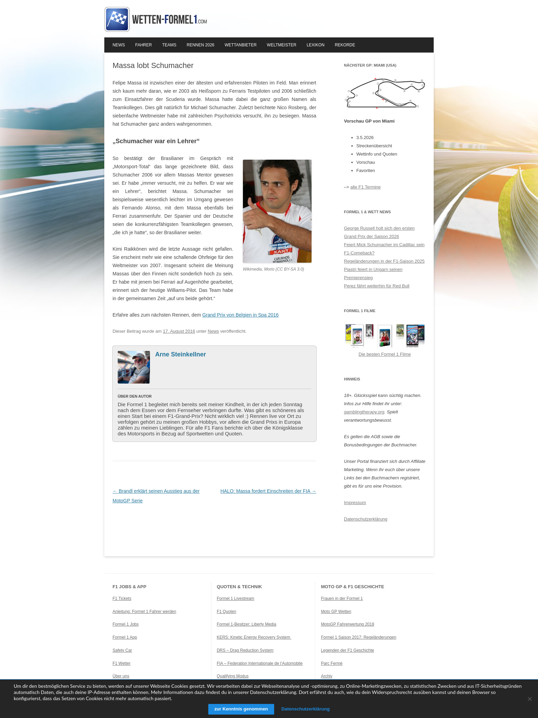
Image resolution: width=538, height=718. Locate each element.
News (119, 45)
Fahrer (143, 45)
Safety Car (122, 650)
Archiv (326, 676)
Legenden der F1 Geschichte (347, 650)
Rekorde (345, 45)
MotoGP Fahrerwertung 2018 (347, 624)
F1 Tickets (122, 598)
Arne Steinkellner (180, 354)
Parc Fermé (331, 663)
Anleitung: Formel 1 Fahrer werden (144, 611)
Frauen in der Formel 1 (342, 598)
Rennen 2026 (200, 45)
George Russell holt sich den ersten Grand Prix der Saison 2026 (379, 232)
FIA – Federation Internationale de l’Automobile (260, 663)
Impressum (355, 502)
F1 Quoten (226, 611)
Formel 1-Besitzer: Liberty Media (246, 624)
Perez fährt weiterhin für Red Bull (377, 285)
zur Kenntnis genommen (239, 709)
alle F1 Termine (365, 187)
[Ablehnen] (529, 698)
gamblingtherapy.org (364, 411)
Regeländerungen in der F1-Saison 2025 (384, 261)
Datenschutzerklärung (365, 519)
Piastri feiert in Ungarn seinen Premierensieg (373, 273)
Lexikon (316, 45)
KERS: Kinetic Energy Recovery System (254, 637)
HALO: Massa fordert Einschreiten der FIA (268, 491)
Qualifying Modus (233, 676)
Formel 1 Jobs (126, 624)
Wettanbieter (241, 45)
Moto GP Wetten (336, 611)
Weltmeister (281, 45)
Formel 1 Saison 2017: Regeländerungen (358, 637)
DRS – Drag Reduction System (245, 650)
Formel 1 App (125, 637)
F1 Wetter (121, 663)
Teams (169, 45)
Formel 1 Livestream (235, 598)
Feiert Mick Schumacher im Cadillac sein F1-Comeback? (384, 248)
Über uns (121, 676)
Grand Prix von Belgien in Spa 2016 (240, 315)
